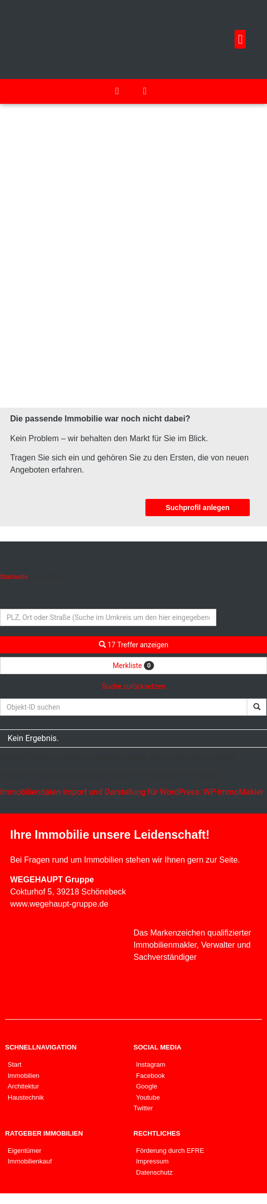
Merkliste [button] (134, 665)
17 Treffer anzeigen (134, 645)
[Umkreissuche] (108, 617)
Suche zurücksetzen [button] (133, 686)
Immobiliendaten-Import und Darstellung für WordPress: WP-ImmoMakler (131, 792)
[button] (240, 39)
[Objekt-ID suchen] (123, 707)
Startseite (14, 576)
